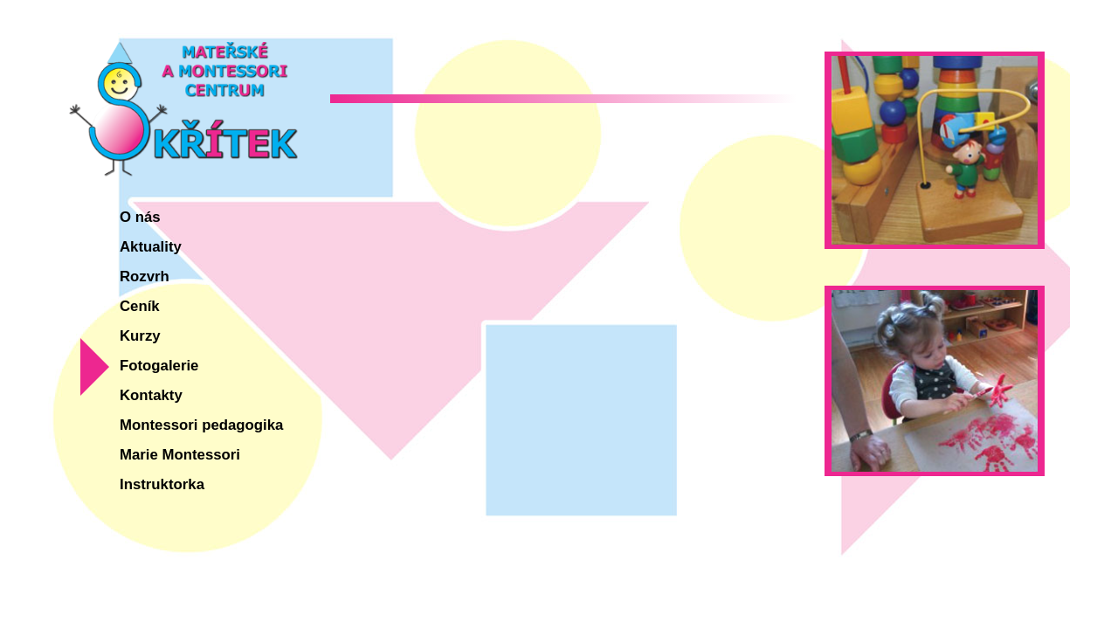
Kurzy (140, 336)
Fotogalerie (159, 365)
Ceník (140, 306)
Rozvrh (144, 276)
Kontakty (151, 395)
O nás (140, 217)
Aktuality (151, 246)
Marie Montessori (180, 454)
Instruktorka (162, 484)
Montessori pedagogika (201, 425)
